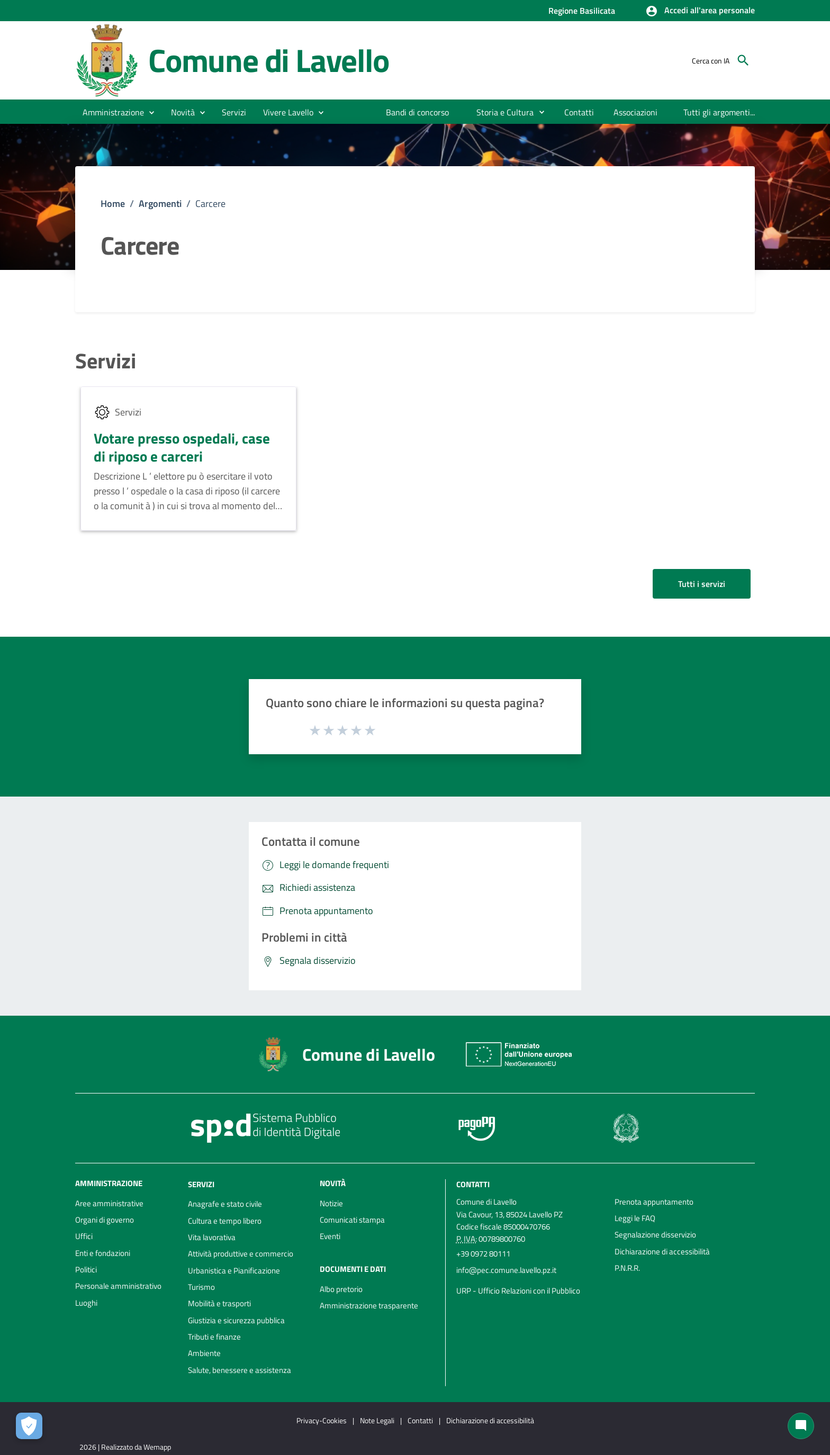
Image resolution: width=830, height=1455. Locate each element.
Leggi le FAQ (635, 1218)
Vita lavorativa (212, 1237)
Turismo (201, 1287)
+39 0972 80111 (483, 1254)
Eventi (330, 1236)
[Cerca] (743, 60)
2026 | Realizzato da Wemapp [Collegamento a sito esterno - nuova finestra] (125, 1446)
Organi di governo (104, 1220)
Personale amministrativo (118, 1286)
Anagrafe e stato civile (225, 1204)
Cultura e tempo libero (224, 1221)
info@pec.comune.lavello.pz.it (506, 1270)
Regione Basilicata (581, 10)
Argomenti (160, 203)
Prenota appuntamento (654, 1202)
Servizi (105, 361)
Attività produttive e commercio (240, 1254)
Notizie (331, 1203)
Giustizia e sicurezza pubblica (236, 1320)
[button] (700, 11)
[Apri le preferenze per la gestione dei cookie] (29, 1426)
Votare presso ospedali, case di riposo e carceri (182, 447)
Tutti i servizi (701, 583)
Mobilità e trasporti (219, 1303)
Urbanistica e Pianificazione (234, 1270)
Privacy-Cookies (321, 1420)
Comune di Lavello (268, 59)
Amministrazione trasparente (369, 1305)
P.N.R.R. (627, 1268)
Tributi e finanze (214, 1337)
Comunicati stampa (352, 1220)
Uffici (84, 1236)
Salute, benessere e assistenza (239, 1370)
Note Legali (377, 1420)
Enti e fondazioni (102, 1253)
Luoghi (86, 1303)
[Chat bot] (801, 1426)
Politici (86, 1269)
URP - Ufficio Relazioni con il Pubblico (518, 1291)
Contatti (473, 1184)
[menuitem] (417, 112)
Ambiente (204, 1353)
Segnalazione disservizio (655, 1234)
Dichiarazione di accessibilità (662, 1251)
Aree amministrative (109, 1203)
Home (113, 203)
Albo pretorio (341, 1289)
